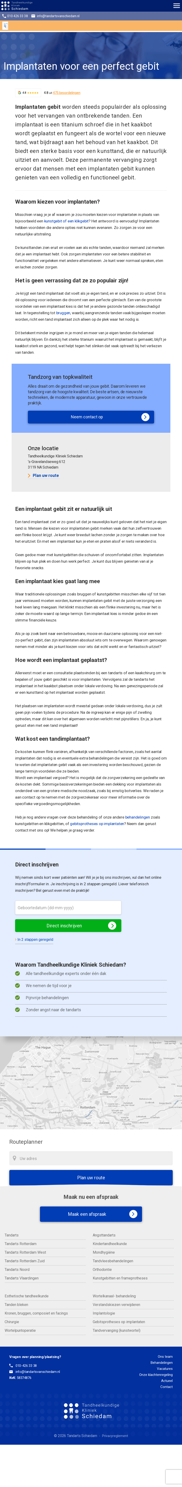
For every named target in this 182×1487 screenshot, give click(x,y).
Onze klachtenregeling (156, 1375)
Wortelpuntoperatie (20, 1330)
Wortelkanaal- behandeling (114, 1296)
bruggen (63, 313)
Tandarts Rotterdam (20, 1244)
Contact (166, 1387)
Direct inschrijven (81, 926)
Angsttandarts (104, 1235)
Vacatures (165, 1369)
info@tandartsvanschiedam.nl (56, 16)
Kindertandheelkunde (110, 1244)
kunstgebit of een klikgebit (66, 221)
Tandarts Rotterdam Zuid (25, 1261)
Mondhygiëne (104, 1252)
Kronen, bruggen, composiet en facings (36, 1313)
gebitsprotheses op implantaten (97, 823)
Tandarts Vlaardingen (22, 1278)
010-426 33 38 (26, 1366)
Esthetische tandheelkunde (27, 1296)
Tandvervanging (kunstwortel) (116, 1330)
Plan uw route (43, 476)
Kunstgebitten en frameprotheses (120, 1278)
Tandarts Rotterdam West (25, 1252)
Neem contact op (110, 417)
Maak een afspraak (98, 1214)
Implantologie (104, 1313)
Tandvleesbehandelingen (113, 1261)
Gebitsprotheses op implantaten (119, 1322)
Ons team (165, 1357)
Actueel (167, 1381)
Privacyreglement (115, 1436)
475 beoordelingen (66, 93)
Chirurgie (12, 1322)
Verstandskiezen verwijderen (116, 1304)
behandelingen (137, 817)
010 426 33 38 (15, 16)
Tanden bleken (16, 1304)
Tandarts (12, 1235)
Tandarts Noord (17, 1269)
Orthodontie (102, 1269)
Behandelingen (162, 1363)
